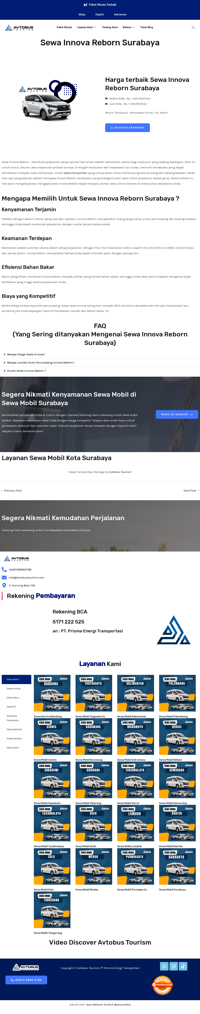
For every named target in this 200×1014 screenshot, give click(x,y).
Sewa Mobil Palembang (173, 716)
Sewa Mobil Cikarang (88, 803)
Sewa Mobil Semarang (173, 803)
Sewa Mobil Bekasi (170, 759)
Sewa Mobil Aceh (86, 846)
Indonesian (117, 14)
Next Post (192, 490)
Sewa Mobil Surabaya (172, 889)
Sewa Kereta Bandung (48, 716)
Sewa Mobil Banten (171, 846)
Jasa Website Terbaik (100, 1004)
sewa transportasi (75, 173)
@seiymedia (122, 1004)
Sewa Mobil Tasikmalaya (49, 846)
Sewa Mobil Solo (44, 889)
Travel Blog (146, 27)
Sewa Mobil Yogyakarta (90, 716)
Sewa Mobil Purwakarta (132, 889)
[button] (100, 354)
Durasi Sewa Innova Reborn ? (26, 370)
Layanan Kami (86, 27)
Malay (79, 14)
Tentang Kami (110, 27)
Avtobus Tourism (120, 472)
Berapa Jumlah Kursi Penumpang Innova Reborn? (40, 362)
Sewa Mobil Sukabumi (47, 803)
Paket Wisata (64, 27)
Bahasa (128, 27)
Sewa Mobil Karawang (89, 759)
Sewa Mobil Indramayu (131, 759)
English (97, 14)
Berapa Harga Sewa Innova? (26, 354)
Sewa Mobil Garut (128, 803)
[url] (52, 693)
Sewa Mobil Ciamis (45, 759)
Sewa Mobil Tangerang (48, 933)
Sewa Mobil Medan (87, 889)
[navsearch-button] (193, 27)
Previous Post (11, 490)
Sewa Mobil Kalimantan (131, 716)
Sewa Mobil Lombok (129, 846)
